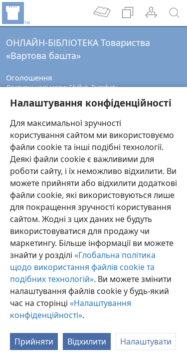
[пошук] (175, 13)
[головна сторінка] (15, 13)
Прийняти (33, 341)
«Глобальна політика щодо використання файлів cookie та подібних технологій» (83, 267)
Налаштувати (146, 341)
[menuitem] (15, 13)
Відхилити (86, 341)
